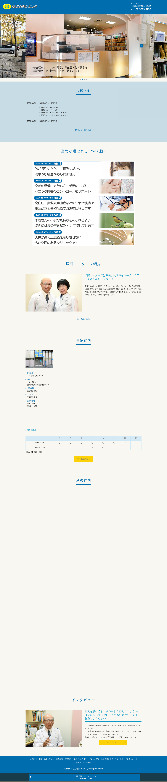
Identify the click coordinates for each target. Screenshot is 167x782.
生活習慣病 (62, 8)
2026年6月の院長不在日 (48, 103)
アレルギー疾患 (77, 8)
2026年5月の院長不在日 (48, 121)
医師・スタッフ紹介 (62, 5)
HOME (119, 8)
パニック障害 (48, 8)
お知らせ (46, 5)
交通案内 (90, 5)
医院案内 (78, 5)
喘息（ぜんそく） (105, 5)
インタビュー (93, 8)
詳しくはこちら (83, 319)
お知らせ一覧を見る (83, 130)
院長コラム (108, 8)
